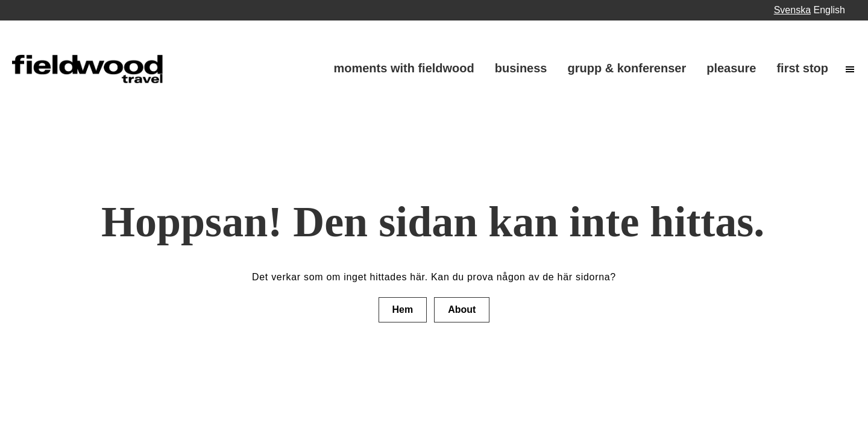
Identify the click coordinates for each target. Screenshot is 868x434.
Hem (403, 309)
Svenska (792, 10)
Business (521, 68)
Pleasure (731, 68)
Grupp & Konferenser (626, 68)
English (829, 10)
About (462, 309)
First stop (802, 68)
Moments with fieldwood (403, 68)
